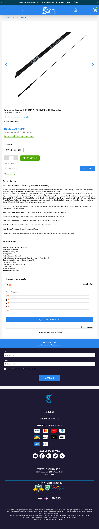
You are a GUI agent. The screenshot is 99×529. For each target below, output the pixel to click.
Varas (13, 17)
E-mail (49, 363)
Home (4, 17)
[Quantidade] (11, 158)
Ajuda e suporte (49, 419)
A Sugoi (50, 412)
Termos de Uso (27, 369)
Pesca (8, 17)
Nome (49, 354)
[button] (6, 65)
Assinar (49, 378)
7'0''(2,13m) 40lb (14, 150)
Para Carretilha (21, 17)
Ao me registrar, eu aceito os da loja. (20, 369)
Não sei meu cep (9, 174)
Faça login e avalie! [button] (49, 319)
